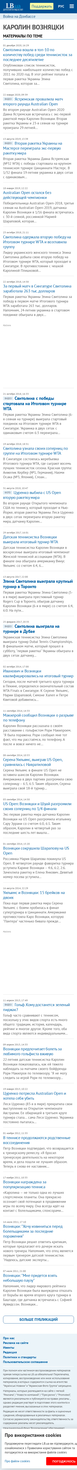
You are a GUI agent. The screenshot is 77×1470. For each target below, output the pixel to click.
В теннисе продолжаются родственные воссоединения (36, 1140)
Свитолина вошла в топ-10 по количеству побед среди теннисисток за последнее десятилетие (37, 54)
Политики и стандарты (19, 1357)
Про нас (9, 1338)
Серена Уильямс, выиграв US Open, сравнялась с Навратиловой (32, 762)
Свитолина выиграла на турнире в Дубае (31, 628)
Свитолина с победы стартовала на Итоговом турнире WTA (34, 403)
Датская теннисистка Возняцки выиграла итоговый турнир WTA (30, 539)
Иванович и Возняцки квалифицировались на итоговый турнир (38, 673)
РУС (61, 6)
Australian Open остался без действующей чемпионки (27, 195)
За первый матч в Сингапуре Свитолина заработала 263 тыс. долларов (37, 288)
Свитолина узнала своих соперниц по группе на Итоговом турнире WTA (35, 451)
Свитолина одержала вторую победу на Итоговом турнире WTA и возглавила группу (37, 241)
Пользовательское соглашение (25, 1362)
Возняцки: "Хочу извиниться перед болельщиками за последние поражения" (32, 1231)
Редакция (10, 1352)
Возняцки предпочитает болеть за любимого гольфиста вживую (32, 1051)
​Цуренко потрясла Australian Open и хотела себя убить (34, 1096)
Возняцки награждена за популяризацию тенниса (24, 1184)
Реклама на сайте (15, 1343)
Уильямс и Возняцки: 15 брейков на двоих (34, 895)
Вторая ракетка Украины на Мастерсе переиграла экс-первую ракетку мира (32, 148)
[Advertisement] (40, 356)
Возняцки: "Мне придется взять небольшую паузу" (30, 1278)
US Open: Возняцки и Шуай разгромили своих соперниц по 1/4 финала (37, 806)
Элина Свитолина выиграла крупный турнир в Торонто (38, 583)
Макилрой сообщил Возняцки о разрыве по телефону (38, 717)
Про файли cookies (17, 1461)
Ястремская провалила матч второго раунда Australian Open (33, 101)
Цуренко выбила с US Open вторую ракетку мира (32, 495)
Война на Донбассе (19, 16)
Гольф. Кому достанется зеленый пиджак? (36, 1007)
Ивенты (8, 1347)
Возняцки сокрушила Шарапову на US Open (36, 850)
